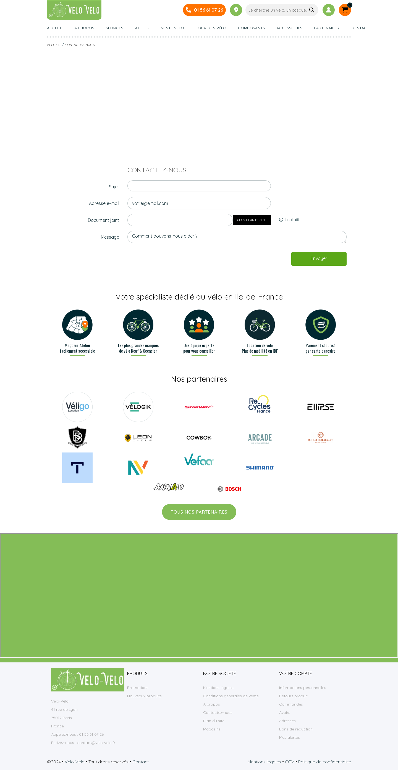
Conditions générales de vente (231, 695)
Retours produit (293, 695)
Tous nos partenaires (199, 512)
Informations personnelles (302, 687)
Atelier (142, 28)
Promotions (137, 687)
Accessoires (289, 28)
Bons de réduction (296, 729)
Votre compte (295, 673)
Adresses (287, 720)
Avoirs (284, 712)
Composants (251, 28)
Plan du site (213, 720)
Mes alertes (289, 737)
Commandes (291, 704)
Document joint (103, 220)
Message (110, 237)
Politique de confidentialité (324, 761)
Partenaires (326, 28)
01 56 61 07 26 (208, 10)
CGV (289, 761)
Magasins (212, 729)
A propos (84, 28)
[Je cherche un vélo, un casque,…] (281, 10)
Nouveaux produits (144, 695)
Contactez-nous (217, 712)
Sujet (114, 186)
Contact (359, 28)
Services (114, 28)
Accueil (55, 28)
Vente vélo (172, 28)
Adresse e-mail (104, 203)
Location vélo (211, 28)
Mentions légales (218, 687)
